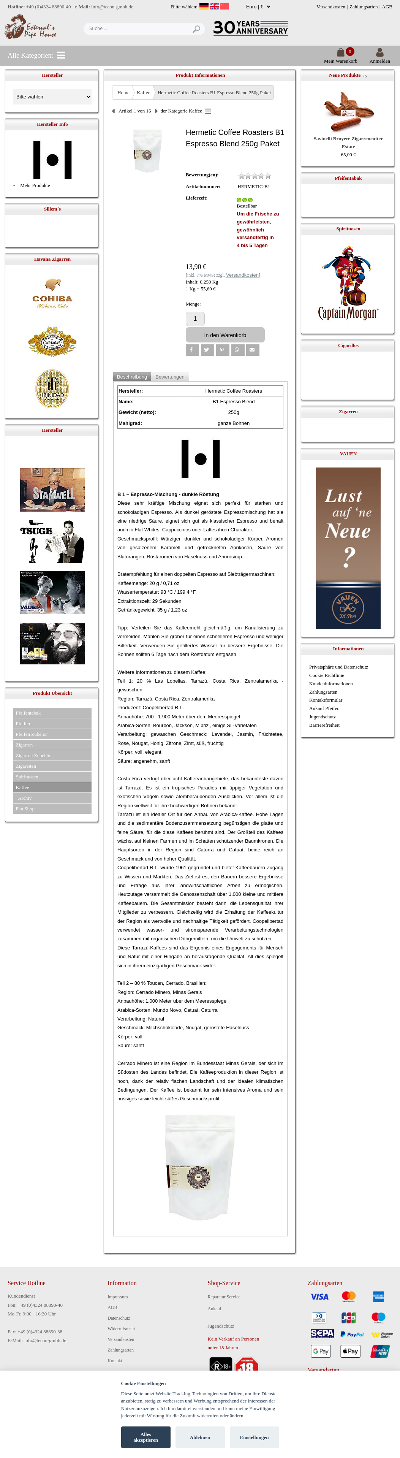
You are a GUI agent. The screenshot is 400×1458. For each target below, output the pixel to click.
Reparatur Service (224, 1297)
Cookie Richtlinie (326, 675)
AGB (387, 7)
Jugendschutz (322, 716)
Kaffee (143, 92)
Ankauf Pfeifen (324, 708)
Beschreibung (132, 377)
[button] (192, 350)
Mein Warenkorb (340, 58)
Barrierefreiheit (324, 725)
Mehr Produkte (35, 185)
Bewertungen (170, 377)
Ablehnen (200, 1437)
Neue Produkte (344, 75)
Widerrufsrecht (121, 1328)
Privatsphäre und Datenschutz (338, 667)
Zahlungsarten (363, 7)
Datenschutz (119, 1318)
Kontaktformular (325, 700)
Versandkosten (330, 7)
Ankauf (214, 1308)
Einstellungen (254, 1437)
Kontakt (115, 1360)
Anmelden (380, 58)
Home (123, 92)
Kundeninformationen (331, 683)
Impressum (118, 1297)
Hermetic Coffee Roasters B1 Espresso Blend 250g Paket (214, 92)
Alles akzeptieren (145, 1437)
